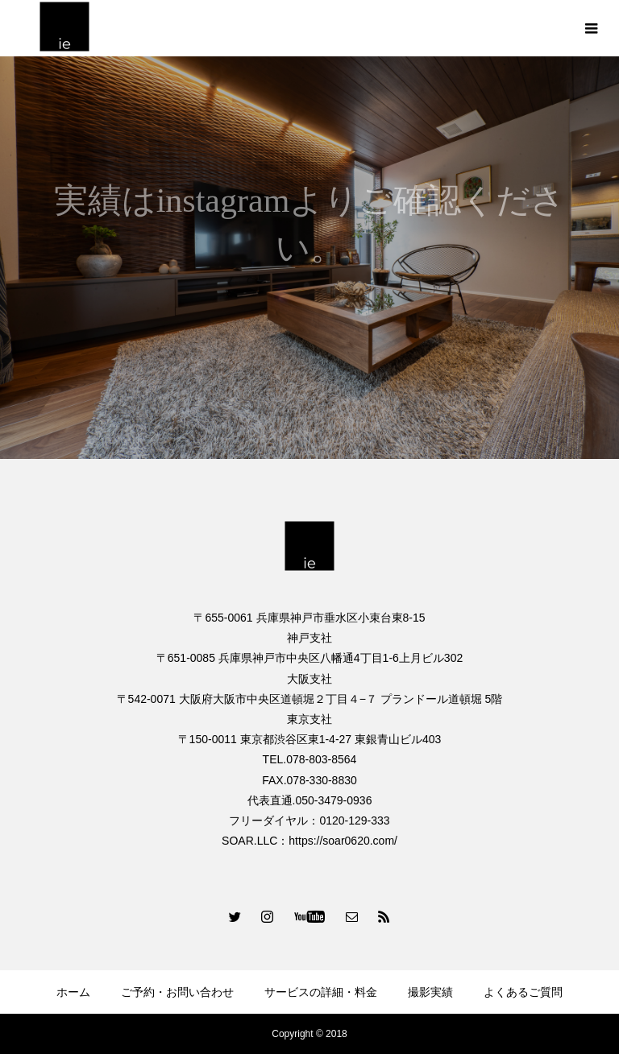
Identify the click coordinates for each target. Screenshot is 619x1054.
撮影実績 (430, 992)
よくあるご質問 (523, 992)
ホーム (73, 992)
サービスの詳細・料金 (320, 992)
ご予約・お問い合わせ (177, 992)
